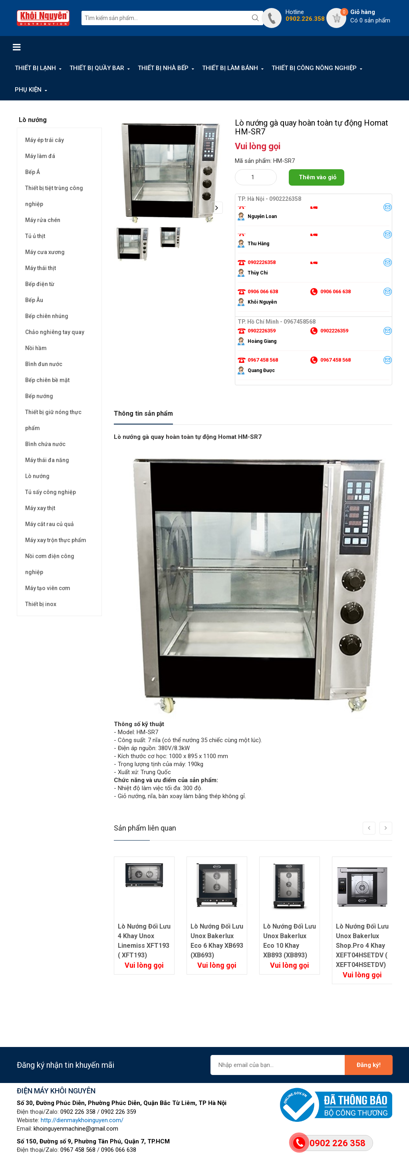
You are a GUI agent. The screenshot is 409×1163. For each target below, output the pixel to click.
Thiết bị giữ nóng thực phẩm (53, 420)
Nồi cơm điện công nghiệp (49, 564)
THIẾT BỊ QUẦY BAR (96, 68)
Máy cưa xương (45, 252)
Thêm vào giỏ (317, 177)
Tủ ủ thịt (35, 236)
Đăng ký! (369, 1065)
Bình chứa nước (45, 444)
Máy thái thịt (40, 268)
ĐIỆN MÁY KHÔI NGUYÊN (56, 1091)
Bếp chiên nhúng (46, 316)
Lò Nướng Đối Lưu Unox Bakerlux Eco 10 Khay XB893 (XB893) (289, 941)
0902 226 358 (77, 1111)
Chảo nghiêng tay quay (54, 332)
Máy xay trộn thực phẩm (55, 540)
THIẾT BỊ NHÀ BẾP (163, 68)
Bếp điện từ (39, 284)
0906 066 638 (118, 1149)
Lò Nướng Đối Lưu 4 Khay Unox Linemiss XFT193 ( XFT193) (144, 941)
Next (217, 208)
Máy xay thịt (40, 508)
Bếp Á (32, 172)
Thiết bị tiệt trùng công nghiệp (54, 196)
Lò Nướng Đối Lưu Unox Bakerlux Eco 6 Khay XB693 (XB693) (217, 941)
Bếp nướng (39, 396)
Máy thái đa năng (47, 460)
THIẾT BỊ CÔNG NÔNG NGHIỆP (314, 68)
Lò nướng (37, 476)
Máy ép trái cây (44, 140)
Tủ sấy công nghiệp (50, 492)
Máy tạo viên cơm (47, 588)
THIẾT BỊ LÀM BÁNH (230, 68)
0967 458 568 (77, 1149)
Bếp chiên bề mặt (47, 380)
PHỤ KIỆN (28, 89)
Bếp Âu (34, 300)
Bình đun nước (43, 364)
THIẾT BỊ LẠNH (35, 68)
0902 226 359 (118, 1111)
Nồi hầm (36, 348)
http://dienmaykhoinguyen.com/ (82, 1120)
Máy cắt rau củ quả (49, 524)
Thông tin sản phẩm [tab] (143, 413)
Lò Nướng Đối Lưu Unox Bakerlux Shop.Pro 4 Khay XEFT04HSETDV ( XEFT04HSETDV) (362, 946)
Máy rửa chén (42, 220)
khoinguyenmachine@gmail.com (76, 1128)
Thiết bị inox (40, 604)
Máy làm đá (40, 156)
